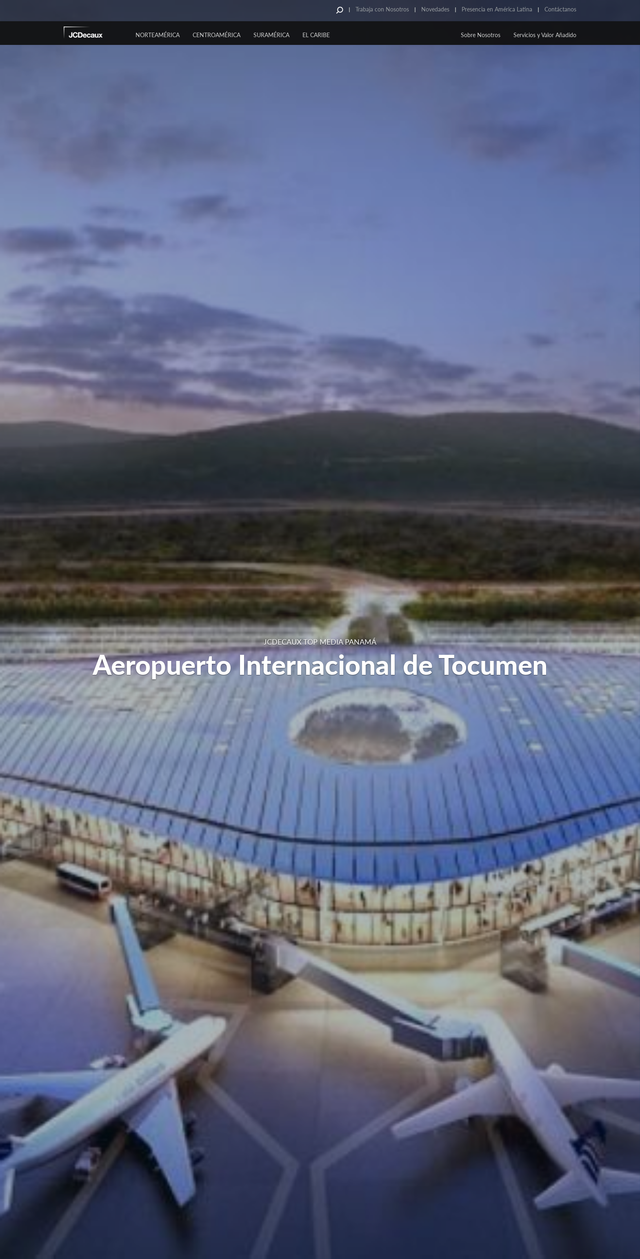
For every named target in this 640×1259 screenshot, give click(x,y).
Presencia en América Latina (497, 9)
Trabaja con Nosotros (382, 9)
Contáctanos (560, 9)
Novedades (435, 9)
